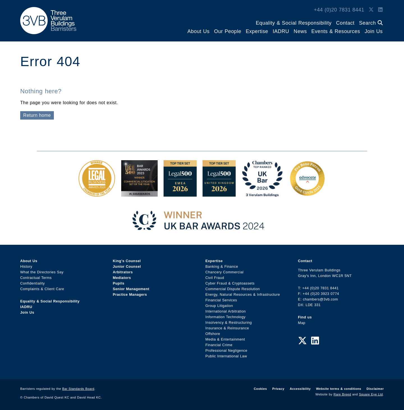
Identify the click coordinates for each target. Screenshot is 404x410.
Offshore (212, 334)
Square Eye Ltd (371, 394)
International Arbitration (225, 311)
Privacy (278, 388)
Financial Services (221, 300)
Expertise (257, 31)
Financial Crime (219, 345)
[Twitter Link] (371, 10)
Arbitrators (123, 272)
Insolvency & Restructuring (228, 322)
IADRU (281, 31)
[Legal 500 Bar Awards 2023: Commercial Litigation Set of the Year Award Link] (139, 193)
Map (301, 323)
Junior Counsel (127, 266)
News (300, 31)
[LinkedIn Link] (380, 10)
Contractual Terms (36, 278)
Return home (37, 115)
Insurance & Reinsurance (227, 328)
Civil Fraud (214, 278)
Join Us (374, 31)
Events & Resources (335, 31)
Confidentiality (32, 283)
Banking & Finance (221, 266)
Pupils (118, 283)
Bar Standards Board (78, 388)
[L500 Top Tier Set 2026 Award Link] (219, 193)
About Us (198, 31)
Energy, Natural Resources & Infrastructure (242, 294)
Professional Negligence (226, 350)
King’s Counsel (127, 261)
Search (371, 23)
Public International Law (226, 356)
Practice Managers (130, 294)
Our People (227, 31)
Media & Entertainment (225, 339)
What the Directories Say (42, 272)
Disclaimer (375, 388)
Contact (345, 23)
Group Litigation (219, 306)
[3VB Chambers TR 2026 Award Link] (262, 193)
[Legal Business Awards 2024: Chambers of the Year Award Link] (97, 193)
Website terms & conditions (338, 388)
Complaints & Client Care (42, 289)
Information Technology (225, 317)
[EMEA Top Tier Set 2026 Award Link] (180, 193)
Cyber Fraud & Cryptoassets (229, 283)
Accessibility (300, 388)
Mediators (122, 278)
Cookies (260, 388)
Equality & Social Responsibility (294, 23)
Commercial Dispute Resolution (232, 289)
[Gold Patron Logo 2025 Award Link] (307, 193)
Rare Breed (342, 394)
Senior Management (131, 289)
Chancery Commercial (224, 272)
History (26, 266)
